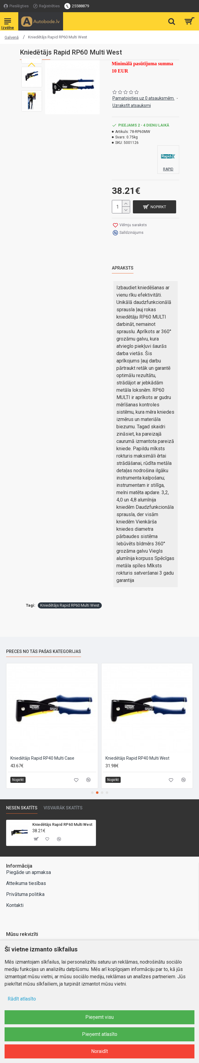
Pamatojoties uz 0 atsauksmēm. (143, 98)
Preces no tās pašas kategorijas (43, 650)
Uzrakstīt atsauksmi (131, 105)
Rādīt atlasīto (22, 999)
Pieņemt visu (99, 1017)
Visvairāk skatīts (63, 807)
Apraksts (122, 267)
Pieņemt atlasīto (99, 1034)
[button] (32, 107)
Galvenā (12, 37)
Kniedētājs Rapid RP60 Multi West (69, 604)
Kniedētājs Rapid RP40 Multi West (137, 757)
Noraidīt (99, 1051)
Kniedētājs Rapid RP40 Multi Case (42, 757)
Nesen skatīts (21, 807)
